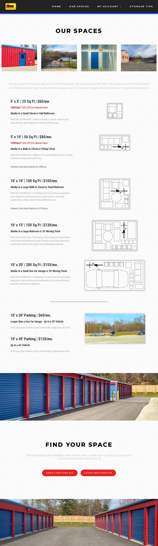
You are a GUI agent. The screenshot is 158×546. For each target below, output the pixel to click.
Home (56, 6)
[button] (59, 473)
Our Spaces (79, 6)
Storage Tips (141, 6)
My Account (109, 6)
